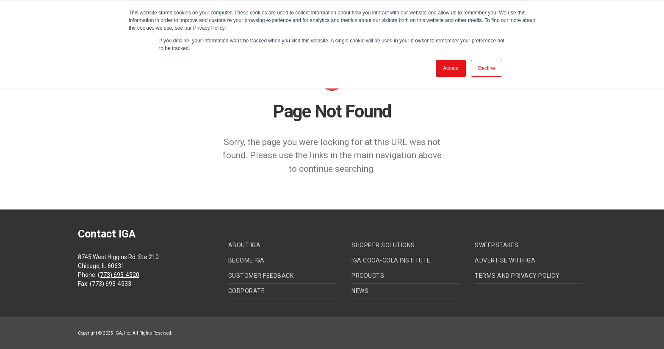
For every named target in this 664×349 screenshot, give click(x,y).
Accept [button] (451, 68)
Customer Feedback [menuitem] (261, 275)
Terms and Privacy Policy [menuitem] (517, 275)
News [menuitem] (359, 291)
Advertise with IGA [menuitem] (505, 260)
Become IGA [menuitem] (246, 260)
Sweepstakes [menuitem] (497, 245)
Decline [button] (486, 68)
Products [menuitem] (367, 275)
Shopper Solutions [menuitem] (383, 245)
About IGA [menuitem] (244, 245)
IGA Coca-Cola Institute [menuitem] (391, 260)
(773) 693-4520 (118, 274)
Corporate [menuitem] (246, 291)
